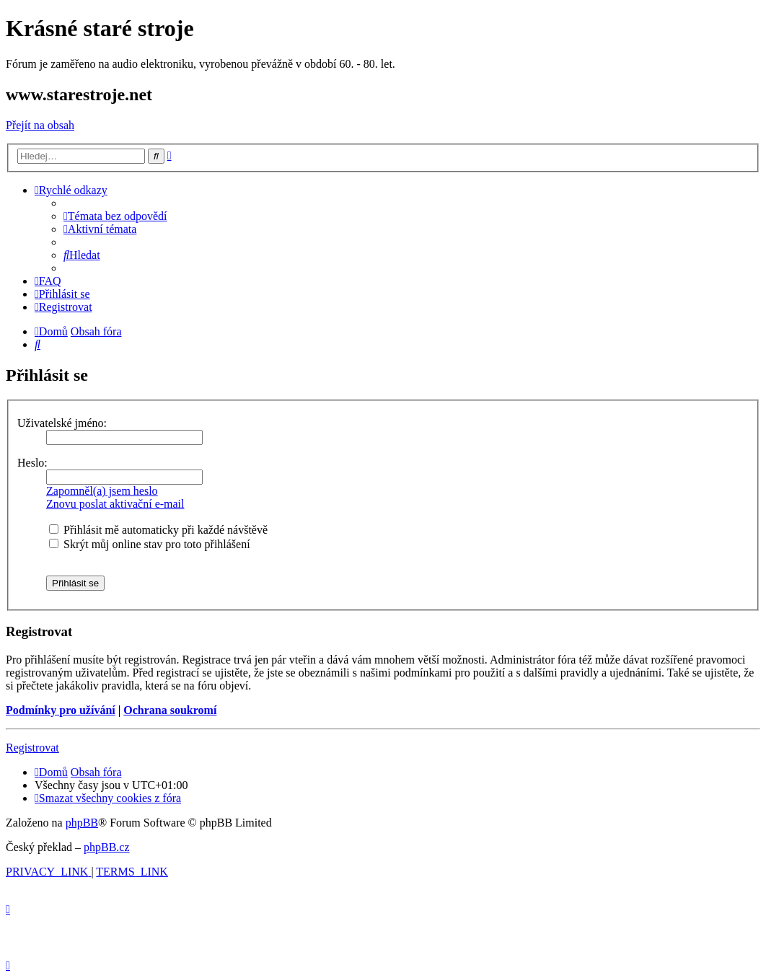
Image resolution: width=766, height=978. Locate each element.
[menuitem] (115, 216)
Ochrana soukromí (169, 710)
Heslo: (32, 463)
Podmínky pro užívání (60, 710)
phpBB (82, 822)
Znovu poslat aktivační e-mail (115, 504)
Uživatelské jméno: (62, 423)
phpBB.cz (107, 847)
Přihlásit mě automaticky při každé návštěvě (158, 530)
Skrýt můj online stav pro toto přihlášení (149, 544)
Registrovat (32, 747)
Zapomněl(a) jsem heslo (102, 491)
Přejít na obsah (40, 125)
